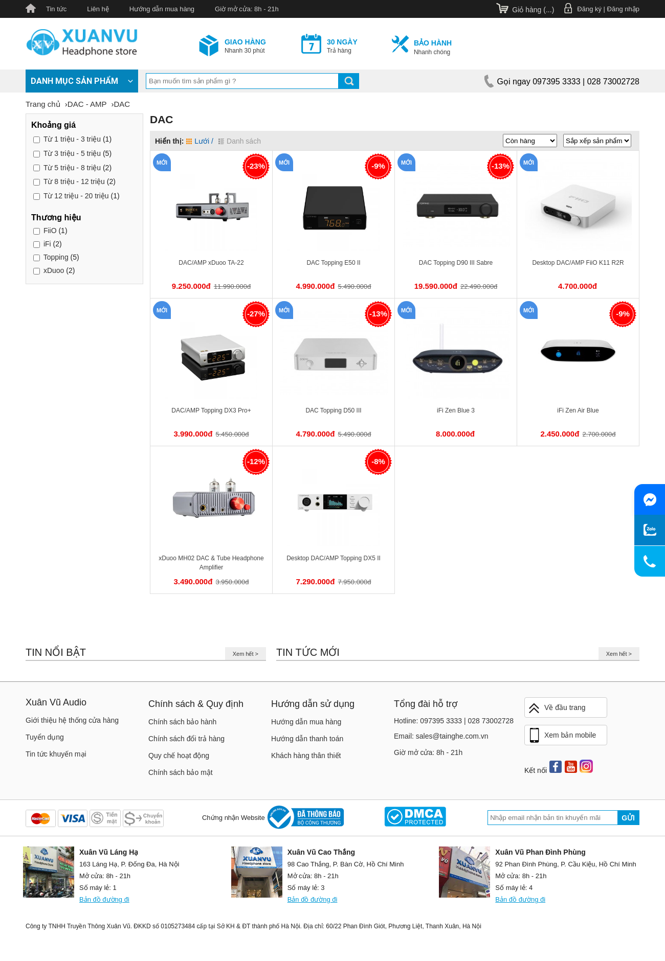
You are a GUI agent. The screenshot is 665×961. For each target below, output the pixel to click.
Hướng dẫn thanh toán (307, 739)
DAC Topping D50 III (333, 410)
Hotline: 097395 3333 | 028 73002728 (454, 721)
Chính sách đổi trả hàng (186, 739)
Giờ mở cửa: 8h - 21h (247, 9)
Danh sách (239, 141)
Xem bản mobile (561, 735)
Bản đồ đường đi (104, 899)
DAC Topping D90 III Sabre (456, 262)
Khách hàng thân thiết (306, 755)
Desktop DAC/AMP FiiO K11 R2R (578, 262)
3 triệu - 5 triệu (72, 153)
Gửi (628, 818)
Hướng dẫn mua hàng (161, 9)
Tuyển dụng (45, 737)
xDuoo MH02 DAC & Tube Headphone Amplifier (211, 563)
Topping (56, 257)
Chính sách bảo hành (182, 722)
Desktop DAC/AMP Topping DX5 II (333, 558)
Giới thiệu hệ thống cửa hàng (72, 720)
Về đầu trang (556, 708)
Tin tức (56, 9)
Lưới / (199, 141)
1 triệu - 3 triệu (72, 139)
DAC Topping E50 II (333, 262)
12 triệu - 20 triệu (76, 196)
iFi (47, 244)
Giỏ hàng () (533, 10)
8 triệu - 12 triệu (74, 181)
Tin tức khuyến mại (56, 754)
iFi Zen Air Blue (577, 410)
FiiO (50, 230)
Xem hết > (245, 654)
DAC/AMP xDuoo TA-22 (211, 262)
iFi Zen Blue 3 (456, 410)
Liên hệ (97, 9)
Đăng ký (589, 9)
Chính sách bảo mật (180, 772)
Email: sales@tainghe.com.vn (441, 736)
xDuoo (53, 270)
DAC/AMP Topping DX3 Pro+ (211, 410)
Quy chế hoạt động (178, 755)
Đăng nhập (623, 9)
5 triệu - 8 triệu (72, 168)
